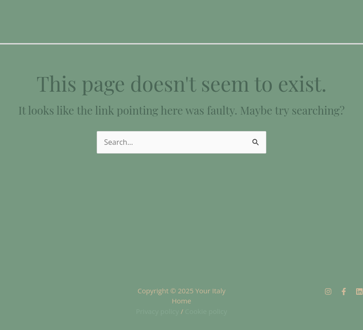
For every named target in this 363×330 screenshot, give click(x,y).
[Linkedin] (359, 291)
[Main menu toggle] (330, 33)
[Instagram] (328, 291)
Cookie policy (206, 311)
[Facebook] (343, 291)
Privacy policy (157, 311)
